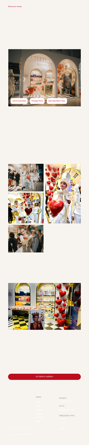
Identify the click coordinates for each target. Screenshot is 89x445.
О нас (38, 401)
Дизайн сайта (14, 439)
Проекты (39, 409)
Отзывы (39, 413)
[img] (19, 399)
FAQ (37, 420)
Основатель (40, 417)
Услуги (38, 405)
